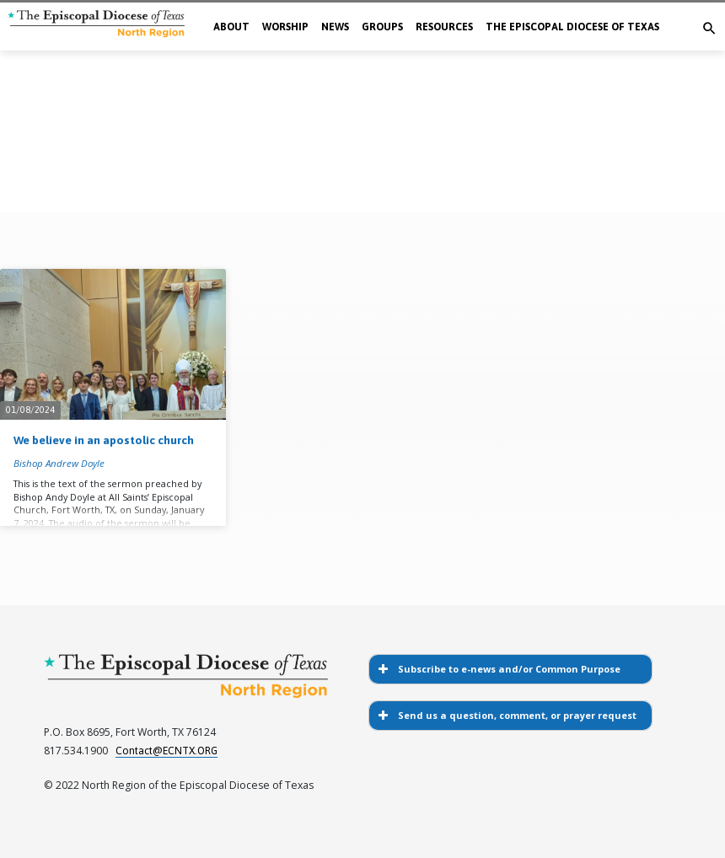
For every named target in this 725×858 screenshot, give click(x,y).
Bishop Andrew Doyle (59, 463)
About (231, 27)
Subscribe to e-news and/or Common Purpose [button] (497, 669)
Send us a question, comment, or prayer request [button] (505, 715)
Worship (285, 27)
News (335, 27)
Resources (444, 27)
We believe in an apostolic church (103, 440)
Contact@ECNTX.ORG (166, 751)
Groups (382, 27)
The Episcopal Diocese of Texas (572, 27)
